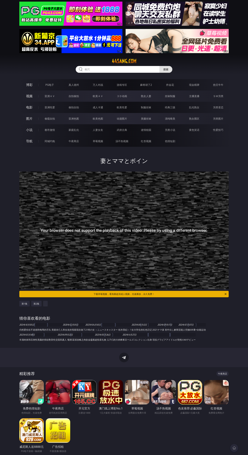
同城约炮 (50, 141)
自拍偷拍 (74, 96)
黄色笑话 (194, 130)
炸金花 (170, 85)
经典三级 (170, 107)
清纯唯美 (170, 118)
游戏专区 (122, 85)
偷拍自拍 (74, 107)
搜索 (165, 69)
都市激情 (50, 130)
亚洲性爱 (50, 107)
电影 (29, 107)
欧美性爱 (122, 107)
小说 (29, 130)
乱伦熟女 (194, 107)
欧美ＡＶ (98, 96)
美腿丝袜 (146, 118)
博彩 (29, 85)
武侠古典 (122, 130)
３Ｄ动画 (122, 96)
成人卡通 (98, 107)
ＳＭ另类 (218, 96)
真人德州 (74, 85)
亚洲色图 (74, 118)
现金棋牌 (194, 85)
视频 (29, 96)
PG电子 (49, 85)
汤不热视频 (121, 141)
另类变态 (218, 107)
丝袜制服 (170, 96)
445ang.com (124, 61)
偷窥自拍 (50, 118)
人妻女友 (98, 130)
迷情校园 (146, 130)
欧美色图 (98, 118)
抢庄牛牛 (218, 85)
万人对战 (98, 85)
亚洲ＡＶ (50, 96)
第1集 (24, 303)
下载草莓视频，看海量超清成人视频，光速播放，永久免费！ (160, 294)
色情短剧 (170, 141)
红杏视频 (146, 141)
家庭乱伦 (74, 130)
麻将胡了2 (146, 85)
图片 (29, 118)
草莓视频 (98, 141)
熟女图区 (194, 118)
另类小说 (170, 130)
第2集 (36, 303)
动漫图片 (122, 118)
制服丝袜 (146, 107)
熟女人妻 (146, 96)
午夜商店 (74, 141)
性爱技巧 (218, 130)
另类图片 (218, 118)
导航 (29, 141)
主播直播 (194, 96)
